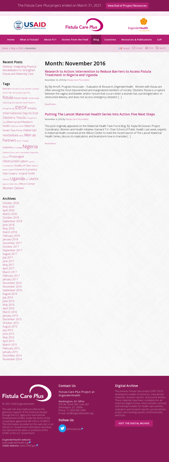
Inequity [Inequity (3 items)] (32, 108)
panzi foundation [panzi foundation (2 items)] (23, 152)
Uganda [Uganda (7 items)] (17, 178)
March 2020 (10, 214)
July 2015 (8, 330)
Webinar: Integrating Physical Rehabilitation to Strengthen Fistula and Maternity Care (19, 70)
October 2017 (11, 246)
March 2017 (10, 272)
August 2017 (10, 254)
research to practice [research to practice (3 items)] (25, 169)
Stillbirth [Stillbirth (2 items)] (6, 179)
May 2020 (8, 206)
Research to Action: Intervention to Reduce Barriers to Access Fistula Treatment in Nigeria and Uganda (98, 73)
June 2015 (8, 334)
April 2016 (8, 308)
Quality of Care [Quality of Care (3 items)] (22, 165)
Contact (139, 48)
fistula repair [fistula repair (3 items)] (21, 98)
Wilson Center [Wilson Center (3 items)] (27, 183)
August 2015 (10, 326)
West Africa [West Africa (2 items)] (14, 184)
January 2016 (10, 315)
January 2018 (10, 239)
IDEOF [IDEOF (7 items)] (21, 107)
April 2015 (8, 341)
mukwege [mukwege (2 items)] (18, 147)
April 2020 (8, 210)
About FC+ (50, 39)
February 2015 (11, 348)
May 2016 (8, 305)
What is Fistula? (29, 39)
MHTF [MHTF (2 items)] (19, 141)
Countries (110, 39)
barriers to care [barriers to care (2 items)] (18, 89)
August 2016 (10, 294)
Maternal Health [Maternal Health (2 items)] (17, 126)
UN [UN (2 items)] (26, 179)
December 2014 (12, 355)
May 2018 (8, 228)
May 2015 (8, 337)
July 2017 (8, 257)
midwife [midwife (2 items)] (25, 141)
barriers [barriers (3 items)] (7, 88)
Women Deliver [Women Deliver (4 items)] (13, 188)
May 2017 (8, 265)
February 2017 (11, 275)
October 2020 (11, 203)
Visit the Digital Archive (133, 423)
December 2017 (12, 243)
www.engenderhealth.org (15, 442)
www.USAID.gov (28, 445)
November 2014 (12, 359)
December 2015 (12, 319)
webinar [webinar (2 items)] (6, 184)
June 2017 (8, 261)
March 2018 (10, 232)
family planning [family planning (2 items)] (19, 93)
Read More (50, 104)
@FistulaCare (70, 429)
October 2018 (11, 217)
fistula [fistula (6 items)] (8, 97)
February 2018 (11, 236)
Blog (96, 39)
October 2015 (11, 323)
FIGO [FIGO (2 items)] (28, 93)
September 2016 (12, 290)
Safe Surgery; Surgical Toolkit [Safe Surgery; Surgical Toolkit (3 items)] (19, 173)
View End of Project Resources (127, 5)
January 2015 (10, 352)
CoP (159, 39)
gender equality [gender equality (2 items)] (16, 103)
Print (151, 48)
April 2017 (8, 268)
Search (162, 48)
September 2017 (12, 250)
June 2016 (8, 301)
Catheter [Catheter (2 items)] (28, 89)
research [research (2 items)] (35, 166)
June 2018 (8, 225)
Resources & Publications (136, 39)
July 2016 (8, 297)
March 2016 (10, 312)
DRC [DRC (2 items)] (10, 93)
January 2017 (10, 279)
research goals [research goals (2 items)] (8, 170)
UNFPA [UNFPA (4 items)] (33, 179)
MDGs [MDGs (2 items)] (21, 136)
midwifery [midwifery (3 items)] (8, 147)
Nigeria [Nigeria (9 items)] (30, 146)
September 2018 (12, 221)
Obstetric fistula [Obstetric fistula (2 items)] (9, 152)
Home (11, 39)
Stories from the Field (75, 39)
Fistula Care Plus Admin (78, 79)
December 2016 (12, 283)
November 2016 (12, 286)
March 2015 (10, 344)
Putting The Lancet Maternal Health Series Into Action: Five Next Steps (100, 114)
